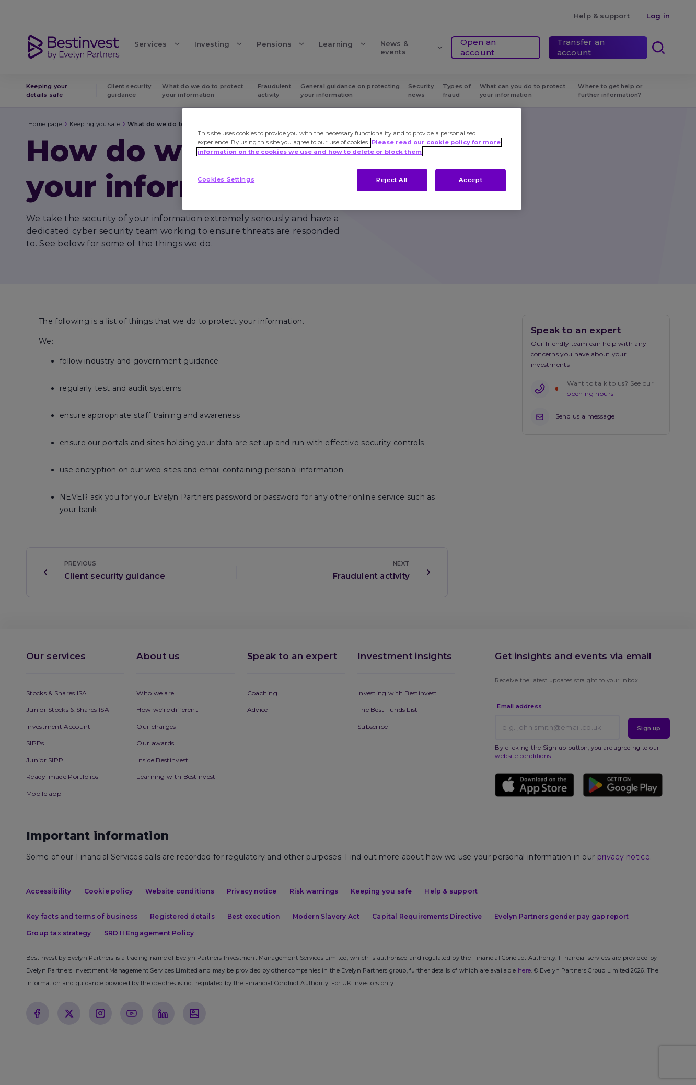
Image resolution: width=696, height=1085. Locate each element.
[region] (351, 158)
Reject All (392, 180)
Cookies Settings (226, 179)
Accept (470, 180)
